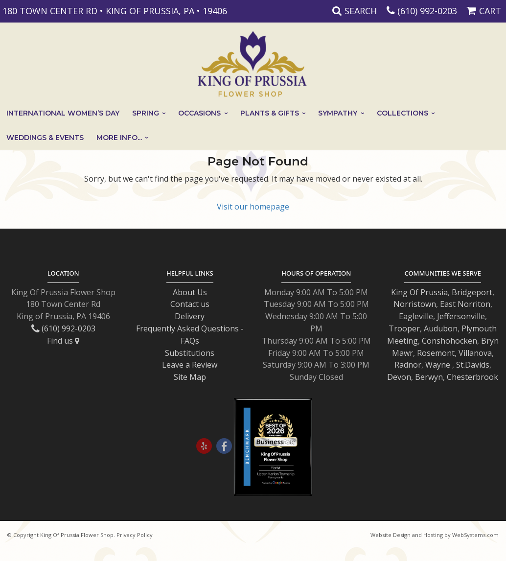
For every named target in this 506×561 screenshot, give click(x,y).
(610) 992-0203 (427, 11)
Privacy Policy (134, 534)
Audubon (441, 328)
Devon (399, 377)
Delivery (190, 316)
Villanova (475, 353)
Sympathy (337, 113)
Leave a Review (189, 364)
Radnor (407, 364)
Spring (145, 113)
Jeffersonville (461, 316)
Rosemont (436, 353)
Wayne (437, 364)
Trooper (404, 328)
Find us (63, 340)
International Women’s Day (62, 113)
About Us (190, 292)
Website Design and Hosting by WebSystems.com (434, 534)
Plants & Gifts (269, 113)
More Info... (119, 137)
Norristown (414, 304)
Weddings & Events (45, 137)
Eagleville (416, 316)
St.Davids (472, 364)
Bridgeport (472, 292)
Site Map (190, 377)
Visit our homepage (253, 206)
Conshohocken (449, 340)
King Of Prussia (419, 292)
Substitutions (189, 353)
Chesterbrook (472, 377)
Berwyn (429, 377)
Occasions (199, 113)
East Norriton (465, 304)
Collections (402, 113)
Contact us (189, 304)
